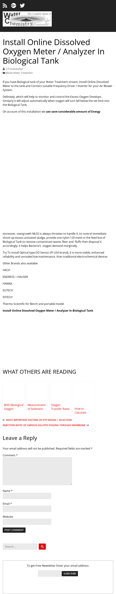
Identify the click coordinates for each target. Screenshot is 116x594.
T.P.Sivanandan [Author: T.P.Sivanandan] (14, 68)
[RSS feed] (5, 6)
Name (8, 491)
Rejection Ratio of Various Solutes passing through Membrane (46, 425)
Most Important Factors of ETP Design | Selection (37, 420)
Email (7, 504)
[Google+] (13, 6)
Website (8, 517)
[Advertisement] (58, 204)
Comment (10, 455)
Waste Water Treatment (19, 72)
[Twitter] (22, 6)
